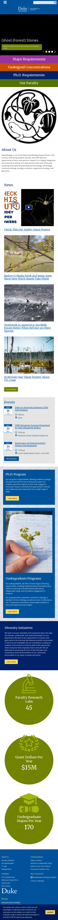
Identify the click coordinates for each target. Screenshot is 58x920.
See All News (11, 389)
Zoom (20, 417)
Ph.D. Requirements (29, 75)
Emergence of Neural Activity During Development (30, 444)
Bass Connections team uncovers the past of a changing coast (21, 47)
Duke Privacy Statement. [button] (24, 917)
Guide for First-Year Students (40, 866)
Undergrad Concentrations (29, 67)
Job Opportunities (8, 863)
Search (54, 2)
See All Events (11, 459)
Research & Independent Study (41, 863)
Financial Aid (6, 883)
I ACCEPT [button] (50, 912)
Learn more (12, 662)
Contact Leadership (37, 881)
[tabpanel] (29, 34)
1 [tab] (46, 52)
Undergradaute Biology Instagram (44, 877)
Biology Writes (6, 869)
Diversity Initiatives (8, 860)
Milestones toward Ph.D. (10, 880)
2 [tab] (49, 52)
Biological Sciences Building (11, 902)
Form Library (6, 886)
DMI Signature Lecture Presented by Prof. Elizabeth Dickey (32, 426)
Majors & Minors (36, 860)
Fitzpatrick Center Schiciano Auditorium (33, 435)
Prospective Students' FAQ (40, 869)
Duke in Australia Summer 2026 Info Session (31, 408)
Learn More (12, 498)
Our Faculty (29, 83)
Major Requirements (29, 59)
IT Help (4, 866)
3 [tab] (52, 52)
